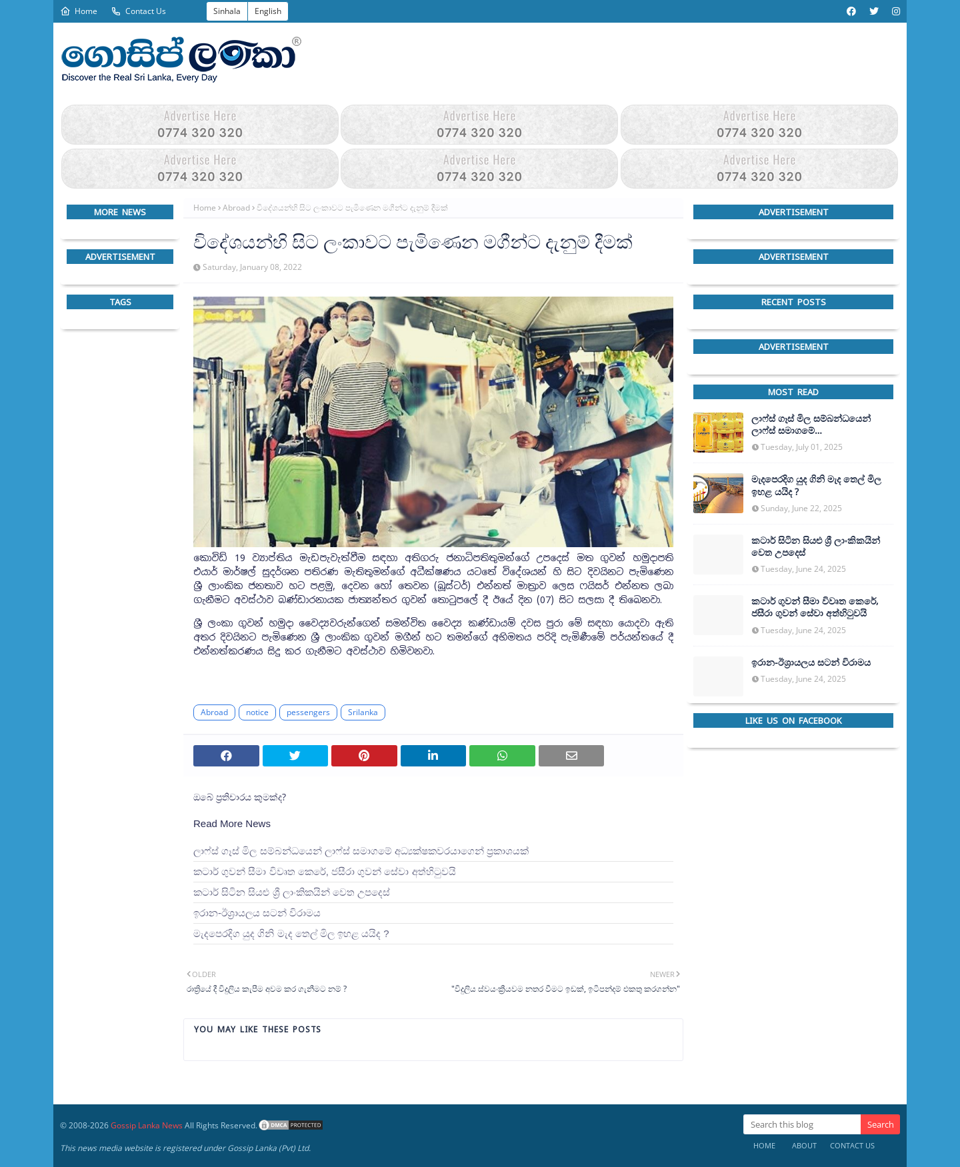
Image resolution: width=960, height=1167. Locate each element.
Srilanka (363, 712)
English (268, 11)
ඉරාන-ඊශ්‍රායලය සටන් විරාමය (257, 912)
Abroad (236, 207)
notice (257, 712)
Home (78, 11)
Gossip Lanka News (147, 1125)
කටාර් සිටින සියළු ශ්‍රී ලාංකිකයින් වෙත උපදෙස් (291, 892)
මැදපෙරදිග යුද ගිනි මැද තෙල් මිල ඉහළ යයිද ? (291, 933)
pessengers (308, 712)
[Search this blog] (802, 1124)
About (804, 1145)
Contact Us (138, 11)
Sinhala (227, 11)
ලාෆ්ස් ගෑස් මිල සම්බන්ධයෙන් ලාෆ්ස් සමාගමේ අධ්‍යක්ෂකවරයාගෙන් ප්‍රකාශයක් (361, 850)
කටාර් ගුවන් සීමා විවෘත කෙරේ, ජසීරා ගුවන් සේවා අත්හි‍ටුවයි (324, 871)
